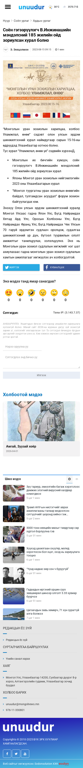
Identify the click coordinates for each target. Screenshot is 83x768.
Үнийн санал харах (18, 658)
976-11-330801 (15, 710)
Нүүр (6, 21)
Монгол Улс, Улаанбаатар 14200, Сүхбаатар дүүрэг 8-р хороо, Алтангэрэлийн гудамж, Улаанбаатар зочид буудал (41, 681)
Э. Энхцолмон (19, 49)
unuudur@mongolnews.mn (22, 704)
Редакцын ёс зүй (16, 639)
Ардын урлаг (42, 21)
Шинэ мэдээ (13, 479)
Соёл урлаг (21, 21)
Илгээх (41, 375)
